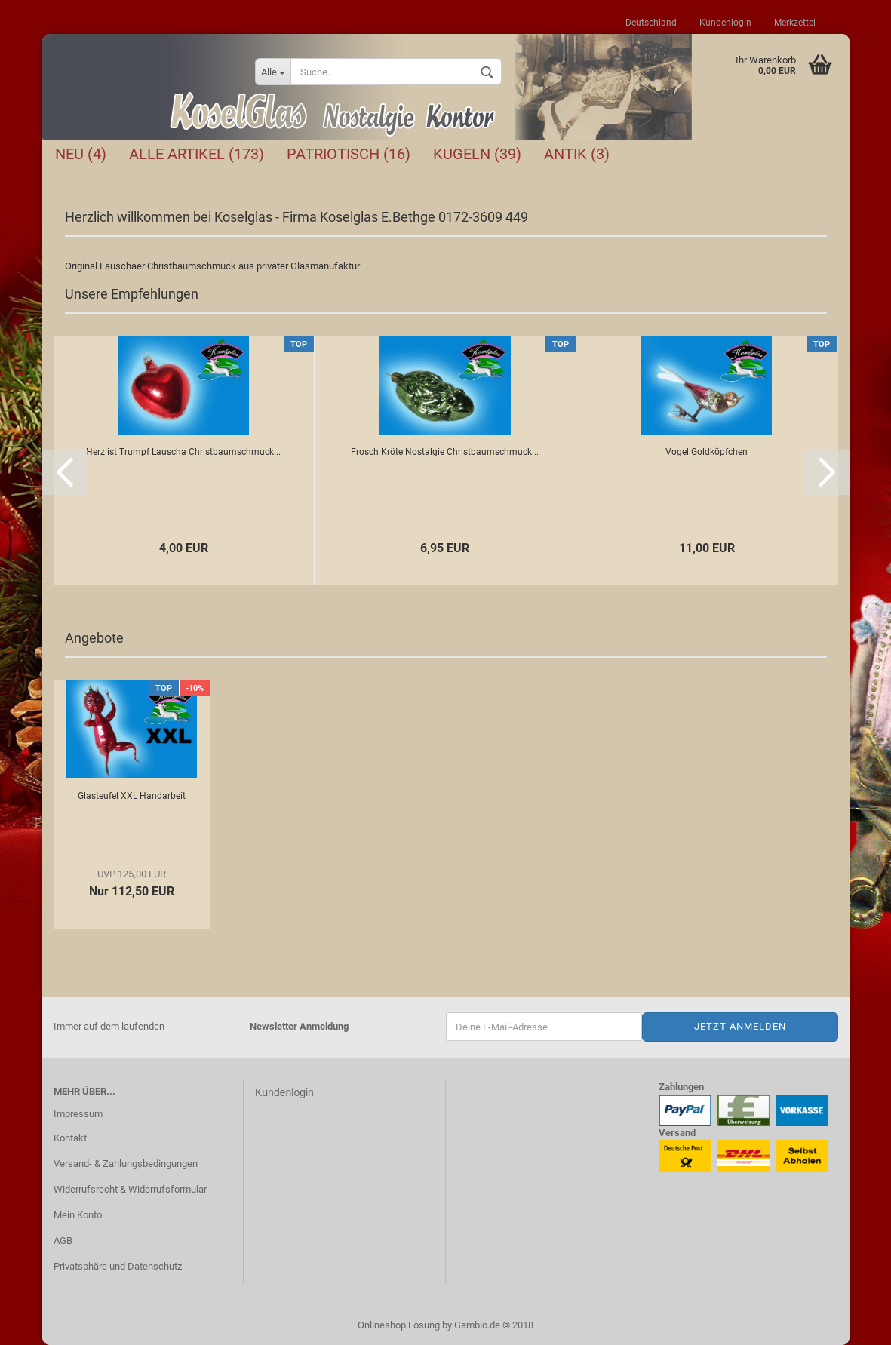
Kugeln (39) (477, 154)
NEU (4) (80, 154)
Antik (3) (577, 154)
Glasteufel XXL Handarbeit (132, 796)
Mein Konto (78, 1215)
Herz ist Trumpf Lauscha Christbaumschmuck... (183, 452)
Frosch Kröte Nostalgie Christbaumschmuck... (445, 452)
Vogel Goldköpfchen (706, 452)
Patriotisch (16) (348, 154)
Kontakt (70, 1138)
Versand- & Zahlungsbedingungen (126, 1163)
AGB (63, 1240)
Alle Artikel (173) (196, 154)
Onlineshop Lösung (399, 1325)
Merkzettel (795, 22)
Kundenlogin (725, 22)
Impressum (78, 1113)
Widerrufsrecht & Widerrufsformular (130, 1189)
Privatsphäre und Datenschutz (118, 1266)
